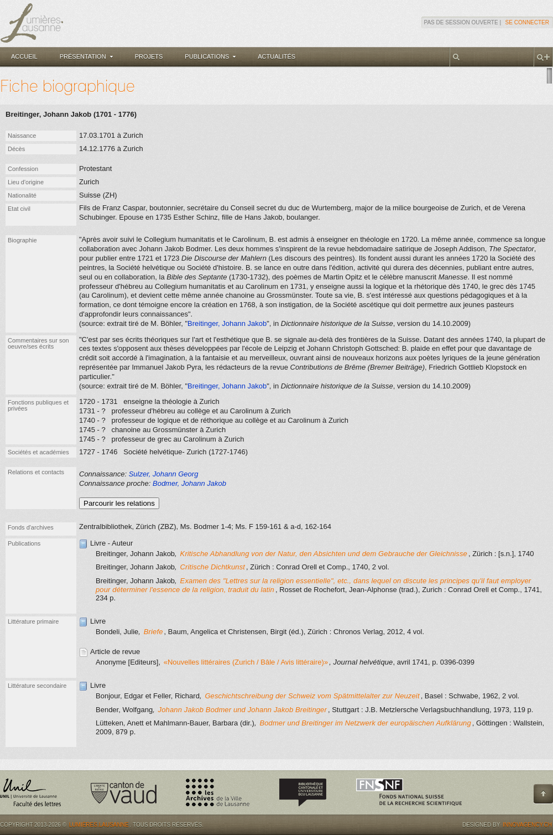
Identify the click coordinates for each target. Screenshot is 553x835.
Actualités (276, 56)
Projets (149, 56)
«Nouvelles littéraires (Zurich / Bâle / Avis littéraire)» (246, 662)
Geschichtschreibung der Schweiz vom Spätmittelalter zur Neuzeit (312, 696)
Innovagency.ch (527, 825)
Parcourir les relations (119, 503)
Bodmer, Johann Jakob (189, 483)
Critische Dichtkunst (212, 567)
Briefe (153, 631)
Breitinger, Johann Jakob (227, 323)
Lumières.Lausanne (99, 825)
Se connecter (527, 22)
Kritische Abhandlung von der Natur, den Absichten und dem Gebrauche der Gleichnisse (323, 553)
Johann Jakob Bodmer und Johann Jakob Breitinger (242, 710)
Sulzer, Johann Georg (164, 474)
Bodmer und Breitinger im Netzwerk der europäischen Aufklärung (365, 723)
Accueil (24, 56)
